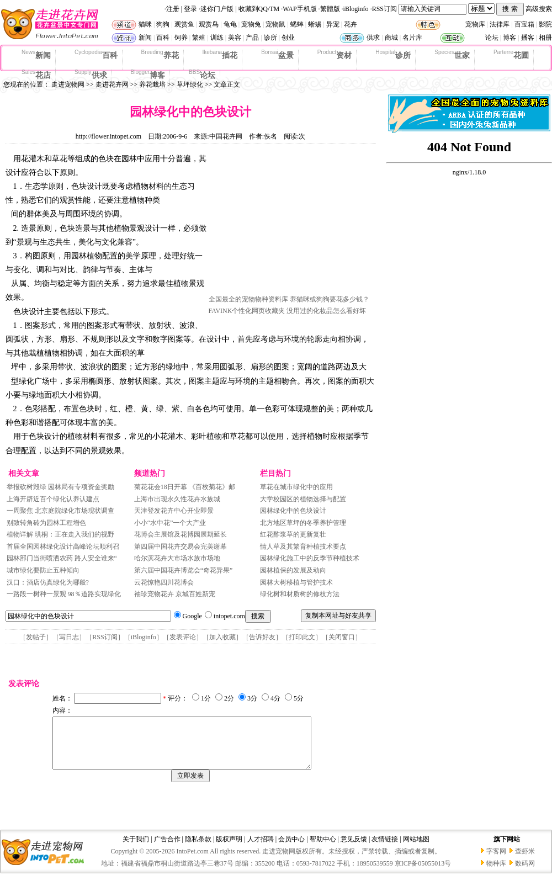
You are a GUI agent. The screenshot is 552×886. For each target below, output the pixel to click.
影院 (545, 24)
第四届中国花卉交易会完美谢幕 (180, 546)
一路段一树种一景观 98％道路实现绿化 (64, 594)
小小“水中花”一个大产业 (170, 523)
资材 (334, 55)
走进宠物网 (67, 84)
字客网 (496, 861)
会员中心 (291, 849)
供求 (373, 37)
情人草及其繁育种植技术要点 (303, 546)
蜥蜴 (314, 24)
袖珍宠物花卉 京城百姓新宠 (174, 594)
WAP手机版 (299, 9)
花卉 (350, 24)
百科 (162, 37)
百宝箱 (524, 24)
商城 (391, 37)
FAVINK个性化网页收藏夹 (247, 311)
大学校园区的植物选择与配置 (303, 499)
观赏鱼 (184, 24)
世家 (452, 55)
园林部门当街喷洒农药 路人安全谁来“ (62, 558)
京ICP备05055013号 (423, 873)
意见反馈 (354, 849)
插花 (220, 55)
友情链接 (384, 849)
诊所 (270, 37)
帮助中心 (323, 849)
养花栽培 (152, 84)
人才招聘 (260, 849)
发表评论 (182, 637)
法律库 (499, 24)
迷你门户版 (216, 9)
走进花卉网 (112, 84)
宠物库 (475, 24)
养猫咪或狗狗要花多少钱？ (329, 299)
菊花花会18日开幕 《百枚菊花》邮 (184, 487)
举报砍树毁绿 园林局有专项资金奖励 (60, 487)
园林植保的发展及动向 (293, 570)
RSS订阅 (384, 9)
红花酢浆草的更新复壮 (293, 534)
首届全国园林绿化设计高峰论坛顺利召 (63, 546)
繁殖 (198, 37)
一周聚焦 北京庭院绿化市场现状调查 (61, 510)
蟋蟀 (297, 24)
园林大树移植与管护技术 (296, 582)
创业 (288, 37)
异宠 (332, 24)
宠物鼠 (275, 24)
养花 (160, 55)
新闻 (145, 37)
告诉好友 (262, 637)
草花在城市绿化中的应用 (296, 487)
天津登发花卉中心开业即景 (174, 510)
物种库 (496, 873)
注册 (172, 9)
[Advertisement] (291, 222)
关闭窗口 (341, 637)
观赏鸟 (209, 24)
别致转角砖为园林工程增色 (46, 523)
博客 (509, 37)
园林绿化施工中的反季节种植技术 (309, 558)
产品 (252, 37)
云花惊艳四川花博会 (164, 582)
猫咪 (145, 24)
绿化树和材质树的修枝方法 (299, 594)
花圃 (511, 55)
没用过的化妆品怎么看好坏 (326, 311)
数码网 (525, 873)
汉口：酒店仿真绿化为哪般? (48, 582)
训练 (217, 37)
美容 (234, 37)
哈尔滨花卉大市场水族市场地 (177, 558)
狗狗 (162, 24)
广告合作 (167, 849)
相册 (545, 37)
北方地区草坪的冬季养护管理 (303, 523)
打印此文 (302, 637)
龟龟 (230, 24)
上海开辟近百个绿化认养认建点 (53, 499)
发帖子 (36, 637)
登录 (190, 9)
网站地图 (416, 849)
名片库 (412, 37)
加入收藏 (222, 637)
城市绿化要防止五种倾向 (43, 570)
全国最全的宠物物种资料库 (248, 299)
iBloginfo (356, 9)
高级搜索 (539, 9)
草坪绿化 (190, 84)
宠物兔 (251, 24)
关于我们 (136, 849)
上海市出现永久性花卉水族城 (177, 499)
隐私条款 (198, 849)
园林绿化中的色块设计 (293, 510)
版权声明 (229, 849)
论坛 (491, 37)
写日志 (69, 637)
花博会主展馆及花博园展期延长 (180, 534)
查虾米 (525, 861)
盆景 (277, 55)
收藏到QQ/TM (259, 9)
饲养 (181, 37)
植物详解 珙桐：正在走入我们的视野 (61, 534)
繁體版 (330, 9)
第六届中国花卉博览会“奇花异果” (183, 570)
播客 (527, 37)
